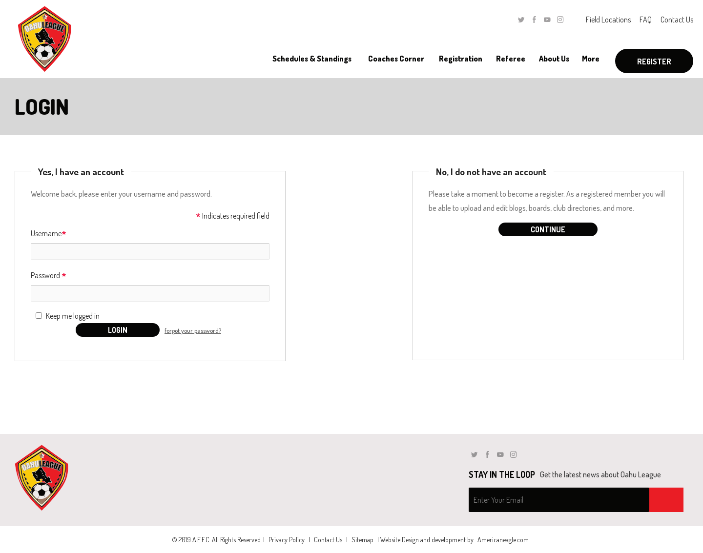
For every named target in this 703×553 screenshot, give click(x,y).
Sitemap (362, 539)
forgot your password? (193, 330)
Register (654, 61)
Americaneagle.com (503, 539)
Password (48, 276)
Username (48, 234)
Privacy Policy (287, 539)
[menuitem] (312, 58)
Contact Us (677, 19)
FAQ (646, 19)
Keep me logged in (73, 316)
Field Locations (608, 19)
